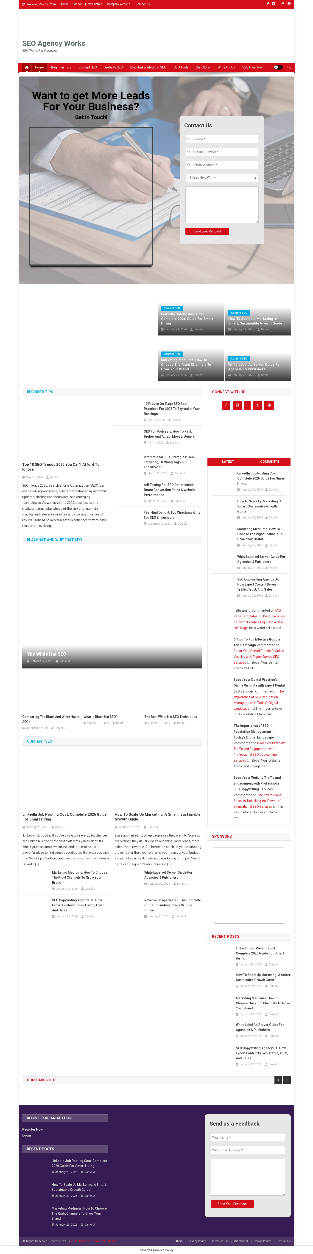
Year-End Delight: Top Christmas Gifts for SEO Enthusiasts (172, 515)
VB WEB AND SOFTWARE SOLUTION (93, 1241)
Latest (228, 461)
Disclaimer (241, 1241)
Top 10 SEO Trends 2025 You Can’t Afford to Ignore (61, 467)
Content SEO (87, 67)
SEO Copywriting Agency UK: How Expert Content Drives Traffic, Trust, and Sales (78, 905)
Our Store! (203, 67)
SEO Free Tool (252, 67)
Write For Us (226, 67)
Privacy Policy (197, 1241)
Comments (269, 461)
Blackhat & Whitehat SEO (148, 67)
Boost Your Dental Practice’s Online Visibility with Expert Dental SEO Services (259, 656)
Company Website (118, 4)
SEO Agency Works (53, 43)
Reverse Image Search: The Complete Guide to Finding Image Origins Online (172, 905)
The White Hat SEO (46, 654)
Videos (77, 4)
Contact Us (143, 4)
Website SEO (113, 67)
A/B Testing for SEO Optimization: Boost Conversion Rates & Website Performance (170, 490)
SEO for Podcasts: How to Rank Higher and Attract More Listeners (169, 434)
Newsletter (95, 4)
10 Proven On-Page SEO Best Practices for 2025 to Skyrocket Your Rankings (172, 409)
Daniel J (199, 329)
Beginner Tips (61, 67)
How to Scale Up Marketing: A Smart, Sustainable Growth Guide (255, 321)
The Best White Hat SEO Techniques (171, 717)
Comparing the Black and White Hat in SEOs (50, 719)
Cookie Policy (262, 1241)
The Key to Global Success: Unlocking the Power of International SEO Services (258, 800)
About (64, 4)
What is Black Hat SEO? (101, 717)
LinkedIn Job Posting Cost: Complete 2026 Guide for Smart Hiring (187, 318)
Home (39, 67)
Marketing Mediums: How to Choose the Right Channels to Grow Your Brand (186, 364)
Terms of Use (220, 1241)
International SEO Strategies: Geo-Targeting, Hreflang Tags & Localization (169, 462)
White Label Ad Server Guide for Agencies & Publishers (254, 367)
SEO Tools (181, 67)
